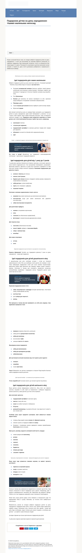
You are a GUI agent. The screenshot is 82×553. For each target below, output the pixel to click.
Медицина (50, 10)
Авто (18, 10)
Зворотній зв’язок (12, 548)
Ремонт (12, 15)
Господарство (26, 10)
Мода (57, 10)
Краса (34, 10)
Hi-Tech (12, 10)
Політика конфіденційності (24, 548)
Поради (63, 10)
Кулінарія (41, 10)
